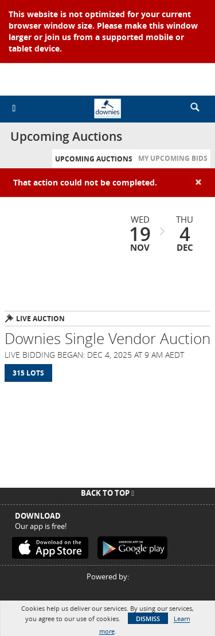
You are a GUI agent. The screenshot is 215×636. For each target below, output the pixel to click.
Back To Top (107, 493)
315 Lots (28, 373)
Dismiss (148, 618)
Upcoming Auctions (93, 159)
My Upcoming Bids (173, 158)
